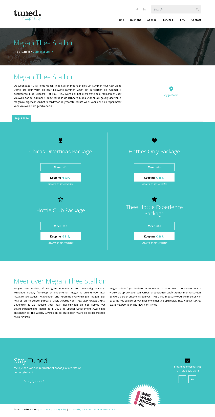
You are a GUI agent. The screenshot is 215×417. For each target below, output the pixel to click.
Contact (196, 19)
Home (120, 19)
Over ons (135, 19)
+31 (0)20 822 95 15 (188, 370)
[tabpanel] (107, 191)
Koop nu (60, 178)
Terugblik (168, 19)
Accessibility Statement (80, 409)
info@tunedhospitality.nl (187, 366)
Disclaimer (45, 409)
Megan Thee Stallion (43, 51)
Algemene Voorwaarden (105, 409)
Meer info (60, 167)
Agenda (152, 19)
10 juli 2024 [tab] (22, 118)
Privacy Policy (60, 409)
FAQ (182, 19)
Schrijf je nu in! (34, 381)
